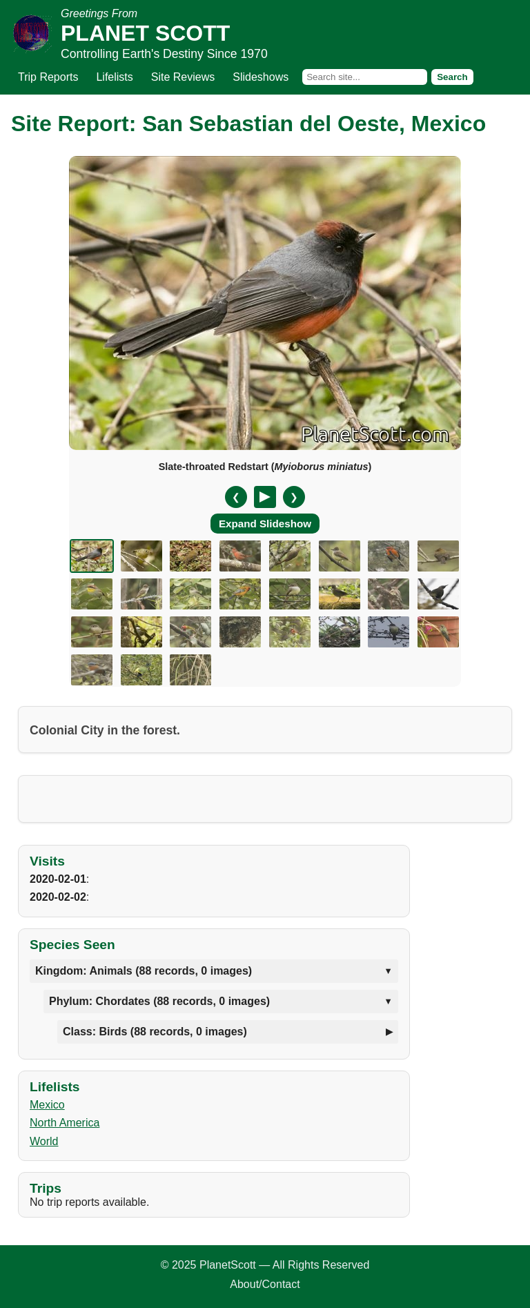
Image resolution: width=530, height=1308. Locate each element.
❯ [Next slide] (294, 496)
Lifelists (114, 77)
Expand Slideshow (265, 523)
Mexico (47, 1105)
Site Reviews (183, 77)
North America (64, 1123)
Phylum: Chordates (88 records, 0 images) (159, 1001)
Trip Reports (48, 77)
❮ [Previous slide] (236, 496)
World (44, 1141)
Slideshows (260, 77)
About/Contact (265, 1284)
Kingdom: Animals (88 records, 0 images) (143, 971)
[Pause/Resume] (265, 497)
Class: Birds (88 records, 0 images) (155, 1031)
